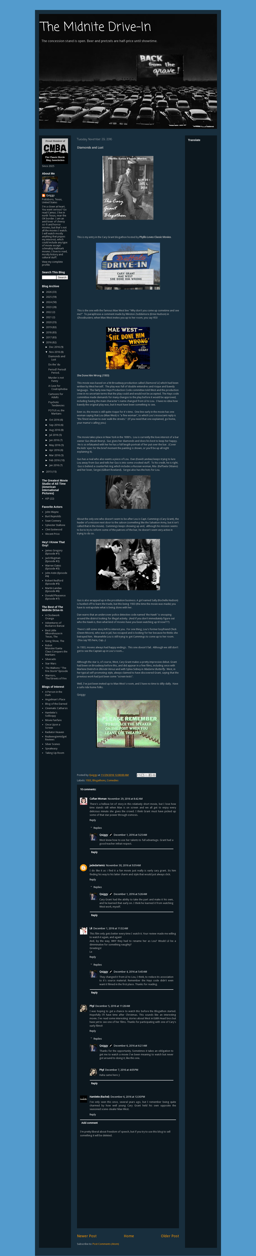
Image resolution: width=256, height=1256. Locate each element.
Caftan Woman (98, 798)
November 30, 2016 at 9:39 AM (123, 865)
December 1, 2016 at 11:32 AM (110, 928)
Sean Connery (53, 520)
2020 (49, 322)
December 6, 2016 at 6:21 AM (130, 1045)
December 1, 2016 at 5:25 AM (130, 834)
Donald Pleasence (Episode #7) (55, 597)
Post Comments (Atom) (106, 1243)
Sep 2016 (54, 424)
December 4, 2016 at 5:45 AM (130, 971)
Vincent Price (52, 533)
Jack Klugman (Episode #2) (52, 559)
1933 (88, 780)
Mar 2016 (55, 455)
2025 (49, 296)
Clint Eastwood (53, 529)
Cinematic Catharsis (56, 708)
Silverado (50, 659)
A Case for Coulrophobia (57, 387)
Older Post (170, 1236)
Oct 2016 (54, 419)
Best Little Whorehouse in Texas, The (53, 633)
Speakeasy (51, 748)
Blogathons (99, 780)
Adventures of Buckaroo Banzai (54, 624)
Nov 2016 (55, 351)
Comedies (112, 780)
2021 (49, 317)
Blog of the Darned (56, 703)
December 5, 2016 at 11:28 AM (112, 1005)
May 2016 (55, 445)
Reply (93, 820)
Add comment (89, 1122)
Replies (98, 827)
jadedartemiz (97, 865)
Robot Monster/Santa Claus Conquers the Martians (56, 650)
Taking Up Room (54, 752)
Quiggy (103, 834)
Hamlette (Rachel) (99, 1096)
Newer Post (87, 1236)
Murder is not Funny (56, 379)
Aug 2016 (55, 429)
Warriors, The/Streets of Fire (56, 677)
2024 (49, 302)
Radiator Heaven (54, 732)
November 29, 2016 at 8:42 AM (125, 798)
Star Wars (50, 663)
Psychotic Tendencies (56, 404)
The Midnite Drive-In (96, 27)
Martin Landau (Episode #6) (53, 590)
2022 (49, 312)
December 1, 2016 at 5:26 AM (130, 894)
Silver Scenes (52, 744)
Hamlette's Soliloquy (51, 714)
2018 (49, 332)
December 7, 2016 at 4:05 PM (121, 1069)
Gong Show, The (54, 640)
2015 (49, 471)
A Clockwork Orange (52, 617)
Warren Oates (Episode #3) (53, 567)
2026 (49, 291)
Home (129, 1236)
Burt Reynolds (53, 516)
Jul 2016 (54, 434)
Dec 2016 (54, 346)
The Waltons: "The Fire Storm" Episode (56, 669)
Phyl (92, 1005)
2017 (49, 337)
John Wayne (52, 511)
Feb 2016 (54, 460)
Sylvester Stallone (55, 525)
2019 (49, 327)
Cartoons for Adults (55, 396)
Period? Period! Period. (57, 371)
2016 (49, 342)
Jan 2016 (54, 465)
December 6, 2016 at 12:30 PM (128, 1096)
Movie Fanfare (53, 720)
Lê (91, 928)
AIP (47, 498)
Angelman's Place (55, 699)
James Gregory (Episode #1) (53, 552)
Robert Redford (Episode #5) (54, 582)
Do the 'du (54, 364)
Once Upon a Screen (52, 726)
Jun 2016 (54, 440)
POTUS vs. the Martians (56, 412)
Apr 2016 (54, 450)
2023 (49, 307)
